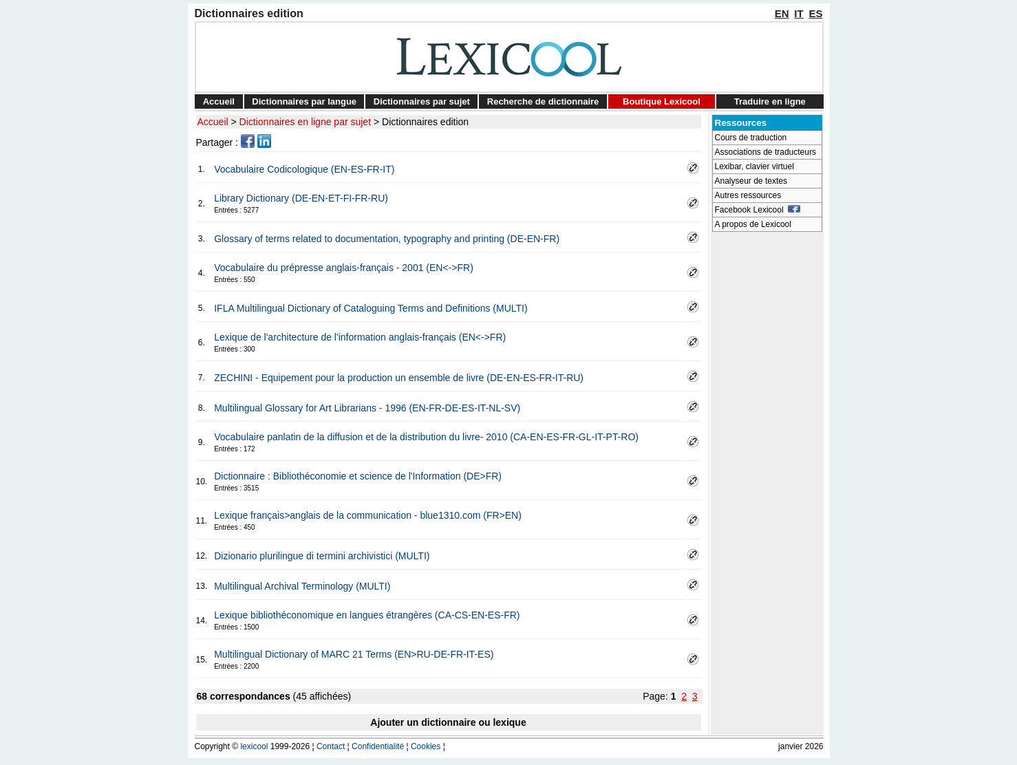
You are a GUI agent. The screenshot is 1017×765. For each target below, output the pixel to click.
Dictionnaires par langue (304, 101)
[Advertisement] (767, 444)
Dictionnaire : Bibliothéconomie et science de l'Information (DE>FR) (358, 476)
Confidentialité (378, 746)
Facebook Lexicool (758, 210)
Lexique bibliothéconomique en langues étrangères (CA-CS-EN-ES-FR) (367, 615)
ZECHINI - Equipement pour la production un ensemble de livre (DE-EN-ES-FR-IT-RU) (399, 377)
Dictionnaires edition (425, 121)
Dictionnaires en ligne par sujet (305, 121)
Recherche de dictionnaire (543, 101)
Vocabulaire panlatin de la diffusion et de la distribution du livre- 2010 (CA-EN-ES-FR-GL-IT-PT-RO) (426, 436)
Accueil (219, 101)
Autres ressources (748, 195)
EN (782, 13)
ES (815, 13)
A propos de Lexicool (753, 224)
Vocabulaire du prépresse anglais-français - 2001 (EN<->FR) (343, 267)
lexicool (254, 746)
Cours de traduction (751, 137)
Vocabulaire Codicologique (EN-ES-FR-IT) (304, 169)
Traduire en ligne (770, 101)
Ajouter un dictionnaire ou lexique (448, 722)
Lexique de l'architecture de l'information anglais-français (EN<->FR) (360, 337)
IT (798, 13)
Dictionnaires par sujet (422, 101)
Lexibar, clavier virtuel (754, 166)
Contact (331, 746)
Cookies (425, 746)
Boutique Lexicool (661, 101)
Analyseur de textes (751, 181)
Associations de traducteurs (765, 152)
